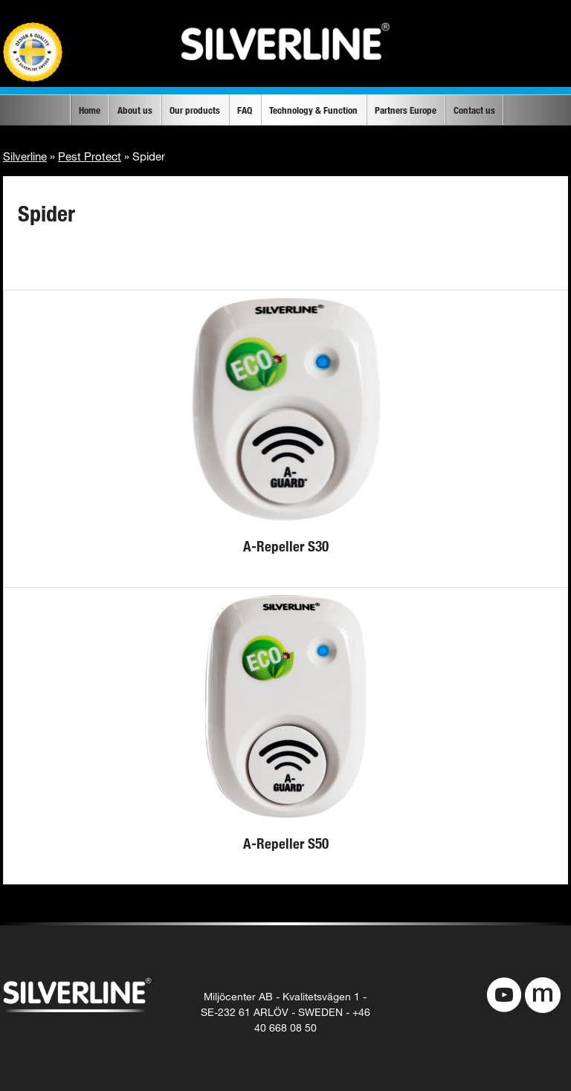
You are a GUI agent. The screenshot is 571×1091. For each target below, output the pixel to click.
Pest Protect (89, 156)
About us (134, 110)
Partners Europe (405, 110)
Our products (195, 110)
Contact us (474, 110)
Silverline (25, 156)
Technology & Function (313, 110)
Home (89, 110)
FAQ (244, 110)
